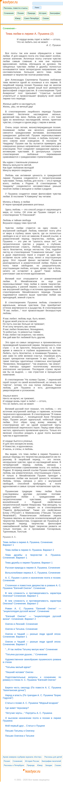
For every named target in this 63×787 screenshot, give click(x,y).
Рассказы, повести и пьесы (15, 8)
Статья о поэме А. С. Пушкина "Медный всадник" (32, 703)
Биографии (55, 13)
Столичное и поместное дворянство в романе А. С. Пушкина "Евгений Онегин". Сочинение (32, 586)
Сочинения (9, 13)
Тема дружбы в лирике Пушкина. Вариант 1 (29, 562)
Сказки (46, 18)
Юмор (17, 18)
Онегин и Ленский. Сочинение (21, 624)
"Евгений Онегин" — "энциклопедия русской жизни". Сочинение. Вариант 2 (32, 617)
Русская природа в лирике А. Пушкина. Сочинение (32, 567)
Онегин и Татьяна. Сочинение (21, 629)
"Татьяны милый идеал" (18, 667)
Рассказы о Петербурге (14, 765)
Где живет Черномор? (17, 708)
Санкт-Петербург (31, 18)
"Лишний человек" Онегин (19, 672)
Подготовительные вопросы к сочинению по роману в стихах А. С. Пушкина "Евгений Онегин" (32, 678)
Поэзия (20, 13)
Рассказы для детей (53, 757)
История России (32, 761)
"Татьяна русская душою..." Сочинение (26, 654)
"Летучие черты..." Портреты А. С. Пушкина (28, 713)
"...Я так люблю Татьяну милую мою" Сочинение (31, 649)
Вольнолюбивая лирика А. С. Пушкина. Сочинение (32, 572)
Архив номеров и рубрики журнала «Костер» (22, 757)
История (42, 13)
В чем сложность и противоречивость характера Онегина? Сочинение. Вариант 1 (32, 594)
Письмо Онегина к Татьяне (19, 735)
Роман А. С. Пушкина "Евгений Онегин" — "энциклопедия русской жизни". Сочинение (32, 609)
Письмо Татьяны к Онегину (19, 730)
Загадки (48, 765)
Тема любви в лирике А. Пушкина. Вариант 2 (29, 550)
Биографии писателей (51, 761)
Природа (31, 13)
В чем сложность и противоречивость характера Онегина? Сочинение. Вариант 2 (32, 602)
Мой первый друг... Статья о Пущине (25, 725)
